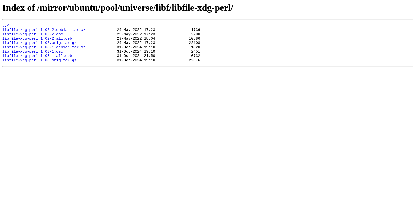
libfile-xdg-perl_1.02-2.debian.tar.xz (44, 31)
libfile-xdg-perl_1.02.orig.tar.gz (39, 46)
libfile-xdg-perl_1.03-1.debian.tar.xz (44, 52)
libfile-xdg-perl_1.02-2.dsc (32, 36)
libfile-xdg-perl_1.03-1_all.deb (37, 62)
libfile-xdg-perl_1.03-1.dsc (32, 57)
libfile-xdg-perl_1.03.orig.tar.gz (39, 67)
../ (5, 26)
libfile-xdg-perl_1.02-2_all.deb (37, 41)
